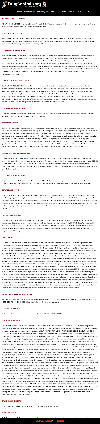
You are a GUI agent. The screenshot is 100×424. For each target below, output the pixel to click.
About (71, 12)
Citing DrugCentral (44, 421)
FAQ (96, 12)
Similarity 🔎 (42, 12)
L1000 (89, 12)
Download (80, 12)
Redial (63, 12)
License (60, 421)
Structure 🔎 (29, 12)
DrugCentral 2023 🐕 (27, 4)
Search (19, 12)
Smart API (54, 12)
